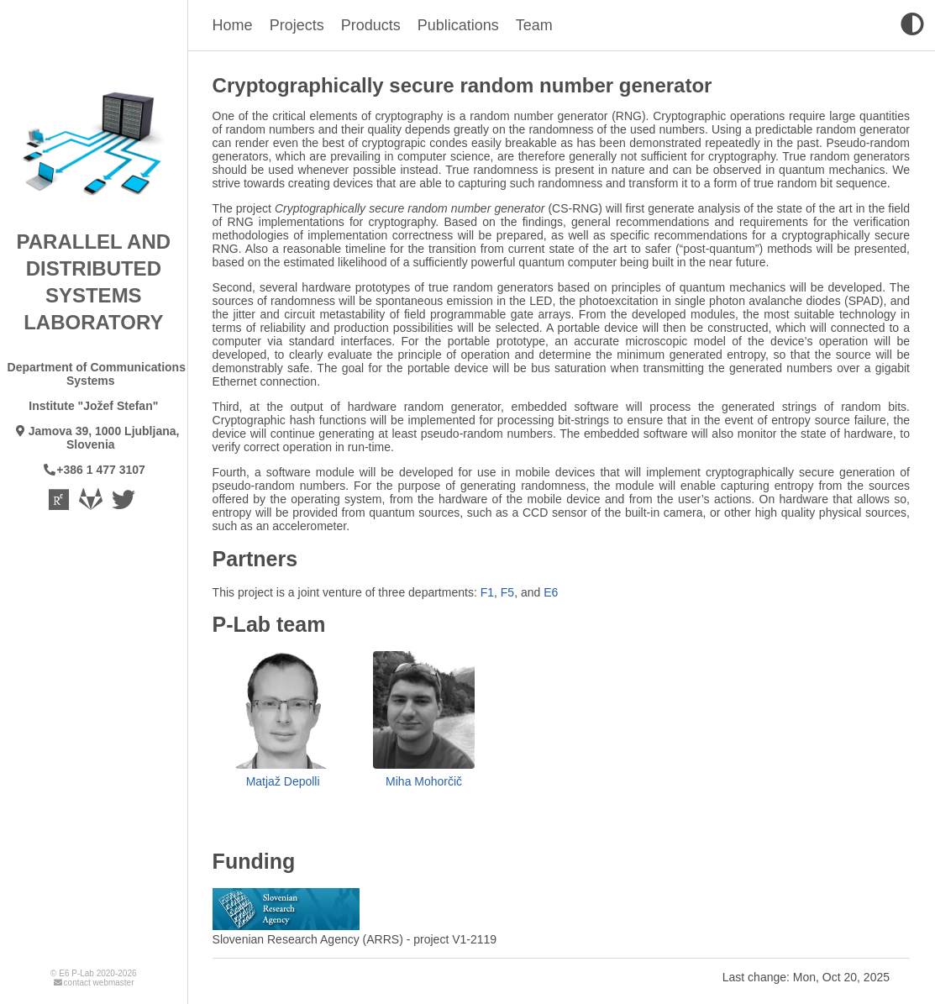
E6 (551, 592)
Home (233, 25)
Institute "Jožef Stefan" (93, 406)
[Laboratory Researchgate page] (60, 504)
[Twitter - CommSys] (125, 504)
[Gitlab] (92, 504)
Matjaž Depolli (283, 781)
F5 (507, 592)
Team (534, 25)
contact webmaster (93, 982)
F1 (487, 592)
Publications (458, 25)
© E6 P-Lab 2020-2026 (93, 973)
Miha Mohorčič (424, 781)
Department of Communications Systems (97, 373)
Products (371, 25)
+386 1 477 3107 (93, 469)
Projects (297, 25)
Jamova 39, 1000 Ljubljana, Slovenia (96, 437)
